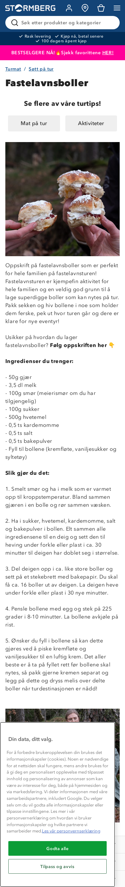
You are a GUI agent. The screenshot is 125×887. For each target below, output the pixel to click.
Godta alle (57, 848)
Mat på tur (34, 123)
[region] (57, 804)
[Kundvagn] (101, 8)
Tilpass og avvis (57, 866)
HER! (108, 53)
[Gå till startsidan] (30, 8)
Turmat (13, 69)
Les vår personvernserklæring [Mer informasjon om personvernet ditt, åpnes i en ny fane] (71, 830)
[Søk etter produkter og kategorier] (63, 23)
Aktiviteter (91, 123)
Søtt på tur (41, 69)
